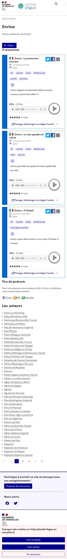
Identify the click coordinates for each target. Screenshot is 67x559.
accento (13, 79)
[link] (10, 461)
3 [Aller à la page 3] (29, 461)
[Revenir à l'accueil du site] (10, 520)
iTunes (7, 297)
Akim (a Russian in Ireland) (17, 411)
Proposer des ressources (18, 486)
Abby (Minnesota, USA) (15, 316)
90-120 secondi (39, 73)
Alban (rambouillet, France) (17, 425)
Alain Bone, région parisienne (18, 414)
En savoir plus (33, 554)
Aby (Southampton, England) (18, 327)
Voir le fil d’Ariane (8, 18)
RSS (16, 297)
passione (21, 155)
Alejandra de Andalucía (16, 447)
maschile (19, 73)
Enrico (14, 67)
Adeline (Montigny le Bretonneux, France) (24, 352)
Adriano (8, 371)
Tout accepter (33, 539)
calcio (12, 155)
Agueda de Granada (14, 393)
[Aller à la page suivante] (35, 461)
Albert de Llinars (12, 436)
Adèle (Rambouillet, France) (17, 341)
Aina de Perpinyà (12, 407)
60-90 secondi (39, 149)
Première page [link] (4, 461)
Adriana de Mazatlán (14, 367)
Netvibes (28, 297)
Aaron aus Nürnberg (14, 312)
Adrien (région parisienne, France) (20, 374)
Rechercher (56, 3)
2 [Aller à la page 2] (22, 461)
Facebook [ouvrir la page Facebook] (7, 503)
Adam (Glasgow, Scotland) (17, 334)
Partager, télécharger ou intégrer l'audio (32, 124)
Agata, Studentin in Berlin (17, 382)
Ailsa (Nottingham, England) (18, 400)
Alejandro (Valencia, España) (18, 455)
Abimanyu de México (14, 323)
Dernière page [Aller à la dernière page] (42, 461)
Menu (63, 3)
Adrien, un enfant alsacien (17, 378)
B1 (12, 73)
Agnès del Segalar (13, 385)
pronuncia (23, 79)
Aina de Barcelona (13, 403)
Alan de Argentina (13, 418)
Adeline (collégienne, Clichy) (18, 349)
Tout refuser (33, 547)
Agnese (7, 389)
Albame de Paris (12, 422)
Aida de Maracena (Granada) (18, 396)
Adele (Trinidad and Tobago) (18, 345)
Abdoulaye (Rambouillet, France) (20, 320)
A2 (12, 222)
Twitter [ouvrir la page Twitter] (15, 503)
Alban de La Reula (13, 429)
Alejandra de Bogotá (14, 451)
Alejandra (9, 444)
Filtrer (10, 45)
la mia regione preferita (19, 228)
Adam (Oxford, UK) (13, 338)
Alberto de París (12, 440)
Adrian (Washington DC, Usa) (18, 363)
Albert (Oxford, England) (16, 433)
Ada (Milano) (10, 331)
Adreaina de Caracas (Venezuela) (20, 360)
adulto (28, 73)
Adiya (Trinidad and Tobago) (18, 356)
